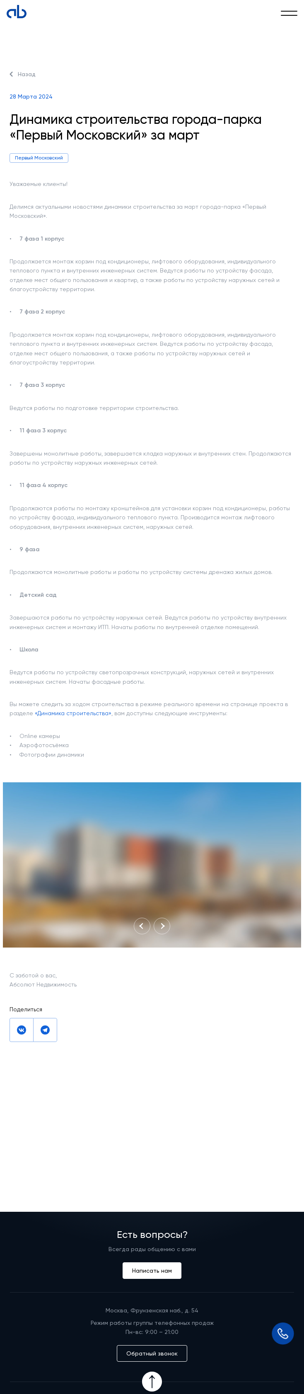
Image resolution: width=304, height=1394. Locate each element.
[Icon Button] (152, 1382)
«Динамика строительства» (73, 713)
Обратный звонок (152, 1353)
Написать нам (152, 1270)
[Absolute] (17, 12)
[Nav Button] (142, 926)
